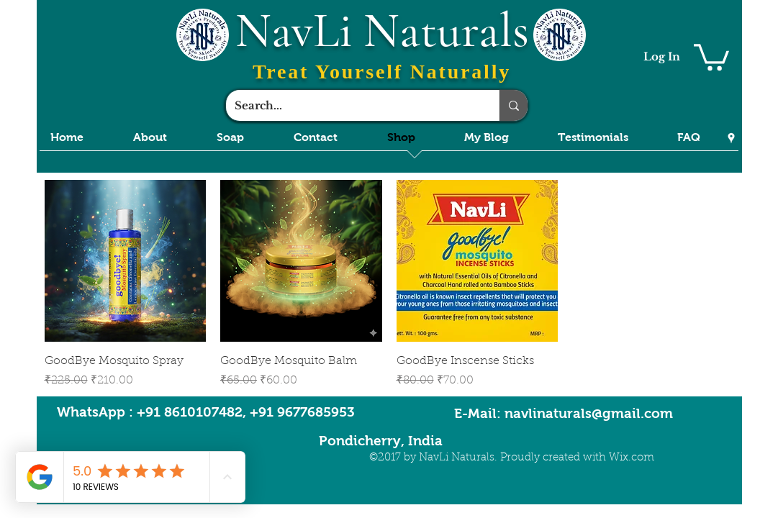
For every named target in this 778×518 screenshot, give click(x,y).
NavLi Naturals (382, 30)
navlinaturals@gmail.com (589, 413)
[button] (711, 56)
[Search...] (352, 105)
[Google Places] (731, 138)
